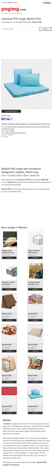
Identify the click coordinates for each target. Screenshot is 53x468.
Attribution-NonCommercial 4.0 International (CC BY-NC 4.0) (29, 124)
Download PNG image (11, 111)
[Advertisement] (26, 45)
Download (9, 257)
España (15, 2)
